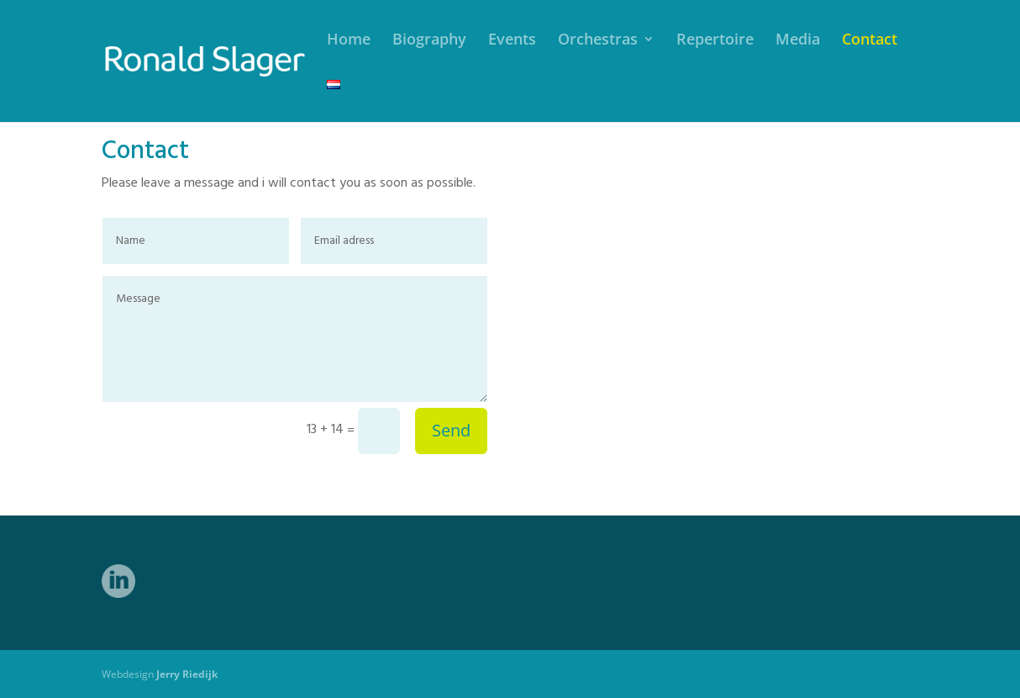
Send (451, 430)
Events (512, 41)
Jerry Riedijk (187, 674)
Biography (429, 41)
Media (798, 41)
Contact (869, 41)
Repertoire (715, 41)
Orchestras (598, 41)
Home (349, 41)
